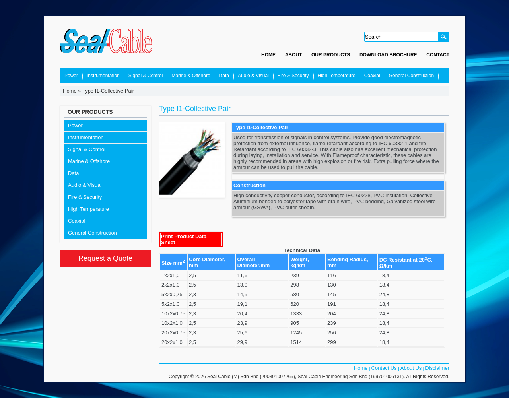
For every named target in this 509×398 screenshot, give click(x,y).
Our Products (330, 55)
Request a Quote (105, 258)
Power (71, 75)
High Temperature (337, 75)
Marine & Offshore (190, 75)
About (293, 55)
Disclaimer (437, 368)
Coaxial (372, 75)
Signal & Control (145, 75)
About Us (411, 368)
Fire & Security (293, 75)
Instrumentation (103, 75)
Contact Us (384, 368)
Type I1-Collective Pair (108, 91)
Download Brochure (388, 55)
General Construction (411, 75)
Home (268, 55)
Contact (437, 55)
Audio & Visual (253, 75)
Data (224, 75)
